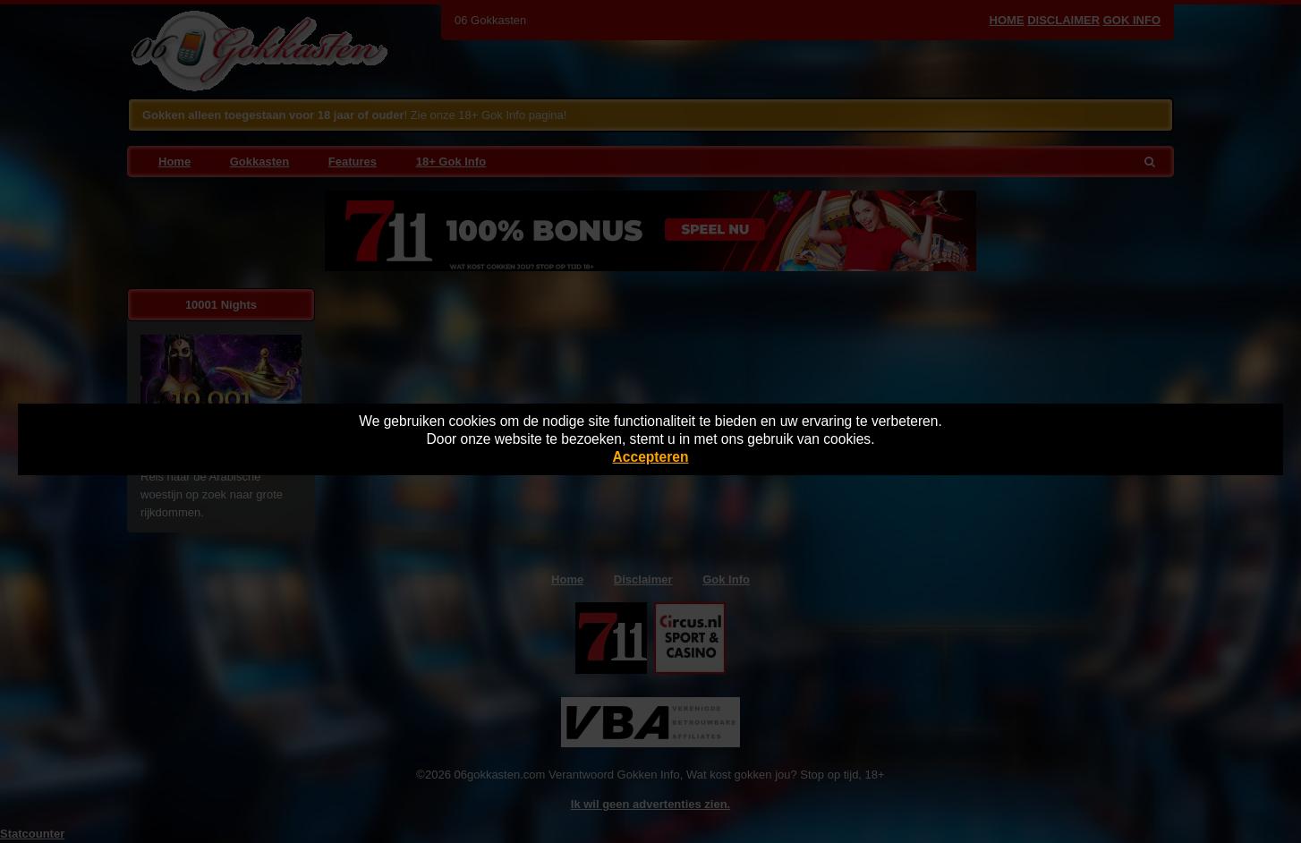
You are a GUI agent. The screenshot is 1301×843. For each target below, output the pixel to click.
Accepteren (651, 456)
